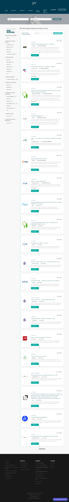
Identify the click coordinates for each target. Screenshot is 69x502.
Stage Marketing (34, 496)
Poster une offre (23, 463)
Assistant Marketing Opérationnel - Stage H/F (42, 44)
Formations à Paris (39, 476)
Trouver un (39, 463)
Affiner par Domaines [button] (11, 82)
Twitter (52, 465)
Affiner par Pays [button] (10, 113)
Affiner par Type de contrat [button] (10, 41)
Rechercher (57, 19)
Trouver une (40, 465)
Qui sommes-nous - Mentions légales (11, 468)
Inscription (62, 9)
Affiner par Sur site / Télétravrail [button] (10, 120)
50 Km (7, 37)
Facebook (52, 463)
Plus (7, 73)
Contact (7, 463)
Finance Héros (8, 476)
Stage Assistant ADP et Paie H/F (39, 158)
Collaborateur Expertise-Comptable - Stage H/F (43, 66)
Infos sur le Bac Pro (39, 473)
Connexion (53, 9)
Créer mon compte (24, 469)
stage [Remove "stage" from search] (8, 30)
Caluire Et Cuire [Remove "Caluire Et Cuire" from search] (10, 32)
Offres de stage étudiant (34, 498)
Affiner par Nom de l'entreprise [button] (10, 93)
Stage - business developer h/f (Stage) (41, 337)
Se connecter (23, 467)
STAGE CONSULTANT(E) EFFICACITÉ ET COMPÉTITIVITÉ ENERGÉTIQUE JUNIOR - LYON (44, 223)
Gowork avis (38, 469)
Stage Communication (34, 495)
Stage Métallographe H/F (37, 116)
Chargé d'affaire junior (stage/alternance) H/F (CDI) (44, 375)
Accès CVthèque (24, 465)
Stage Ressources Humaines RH (34, 493)
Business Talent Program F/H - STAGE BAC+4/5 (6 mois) (45, 262)
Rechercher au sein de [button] (11, 35)
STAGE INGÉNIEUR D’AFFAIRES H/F (39, 417)
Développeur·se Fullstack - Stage (39, 243)
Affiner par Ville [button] (9, 57)
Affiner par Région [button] (10, 77)
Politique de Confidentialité (11, 470)
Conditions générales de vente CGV (10, 473)
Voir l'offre (35, 55)
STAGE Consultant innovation (38, 356)
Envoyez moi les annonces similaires (26, 33)
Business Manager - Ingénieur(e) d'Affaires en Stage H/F (45, 280)
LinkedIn (52, 467)
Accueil (6, 461)
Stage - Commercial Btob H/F (38, 181)
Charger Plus (42, 449)
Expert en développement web (41, 478)
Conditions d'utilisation (10, 465)
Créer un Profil (38, 481)
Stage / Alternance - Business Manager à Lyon (43, 299)
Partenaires (7, 478)
